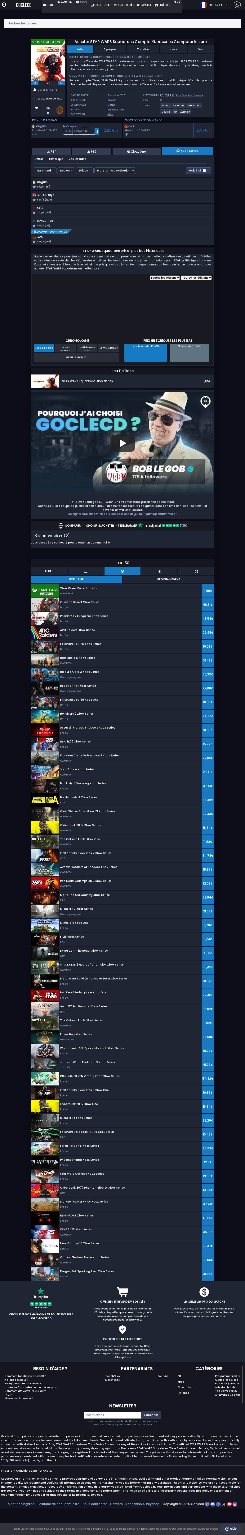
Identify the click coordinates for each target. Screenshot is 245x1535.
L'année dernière (65, 375)
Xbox (110, 114)
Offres (38, 180)
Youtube (163, 1402)
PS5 (172, 95)
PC (161, 95)
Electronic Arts (116, 109)
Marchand (44, 191)
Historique (56, 180)
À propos (110, 49)
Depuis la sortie (44, 374)
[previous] (34, 83)
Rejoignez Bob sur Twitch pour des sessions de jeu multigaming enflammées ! (122, 540)
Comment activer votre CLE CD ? (25, 1417)
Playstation (184, 1414)
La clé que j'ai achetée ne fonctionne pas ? (31, 1414)
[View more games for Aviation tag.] (185, 113)
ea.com (112, 100)
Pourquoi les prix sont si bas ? (22, 1410)
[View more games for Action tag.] (165, 107)
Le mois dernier (109, 374)
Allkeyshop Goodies (227, 1421)
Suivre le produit (76, 384)
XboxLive (143, 49)
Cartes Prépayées (226, 1406)
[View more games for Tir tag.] (175, 113)
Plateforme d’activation (113, 191)
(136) (162, 552)
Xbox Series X (195, 95)
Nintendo (183, 1419)
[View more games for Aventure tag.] (178, 107)
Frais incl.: (197, 191)
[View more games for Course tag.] (166, 113)
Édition (83, 191)
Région (65, 191)
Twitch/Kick (112, 1402)
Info (80, 49)
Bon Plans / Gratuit (227, 1410)
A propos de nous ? (16, 1406)
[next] (61, 83)
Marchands (112, 1406)
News (173, 49)
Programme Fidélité (227, 1402)
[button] (81, 131)
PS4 (167, 95)
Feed (201, 49)
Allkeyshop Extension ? (18, 1425)
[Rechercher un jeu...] (122, 23)
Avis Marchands (225, 1414)
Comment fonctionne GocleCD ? (25, 1402)
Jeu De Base (77, 180)
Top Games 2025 (226, 1417)
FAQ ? (8, 1421)
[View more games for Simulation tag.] (194, 107)
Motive (112, 104)
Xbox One (181, 95)
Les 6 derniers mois (87, 375)
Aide (230, 1529)
